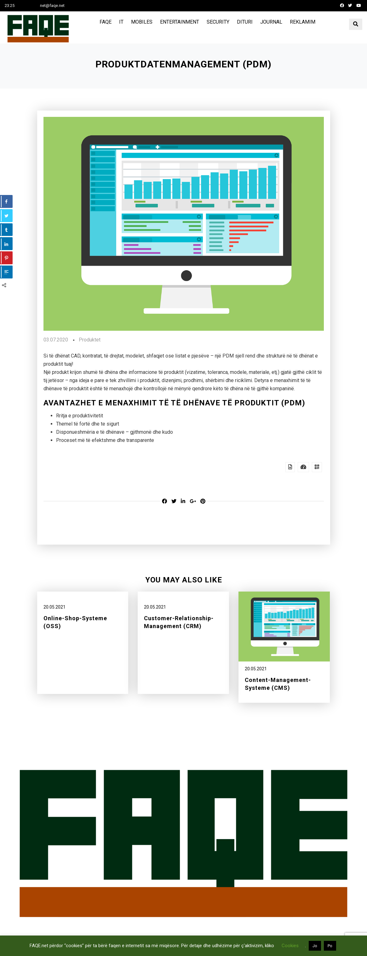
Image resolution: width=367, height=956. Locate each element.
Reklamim (302, 22)
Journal (271, 22)
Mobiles (141, 22)
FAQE (106, 22)
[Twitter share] (173, 501)
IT (121, 22)
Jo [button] (315, 945)
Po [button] (330, 945)
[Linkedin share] (183, 501)
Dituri (245, 22)
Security (218, 22)
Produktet (89, 340)
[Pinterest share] (202, 501)
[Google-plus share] (193, 501)
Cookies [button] (290, 945)
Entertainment (179, 22)
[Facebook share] (164, 501)
